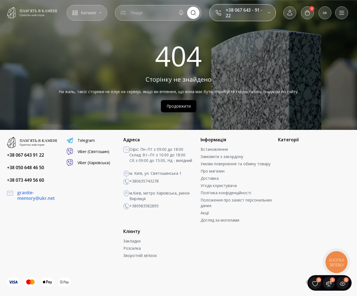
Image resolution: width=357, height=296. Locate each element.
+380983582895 (141, 206)
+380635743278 (141, 181)
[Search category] (123, 13)
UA (325, 13)
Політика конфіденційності (226, 192)
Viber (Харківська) (88, 162)
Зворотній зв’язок (140, 255)
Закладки (132, 241)
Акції (205, 212)
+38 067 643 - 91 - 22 (244, 12)
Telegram (80, 140)
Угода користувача (219, 185)
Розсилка (132, 248)
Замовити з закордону (222, 156)
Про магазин (213, 171)
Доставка (210, 178)
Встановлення (214, 149)
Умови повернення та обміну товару (236, 163)
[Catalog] (87, 12)
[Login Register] (290, 13)
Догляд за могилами (220, 220)
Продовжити (179, 106)
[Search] (181, 13)
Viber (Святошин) (87, 151)
